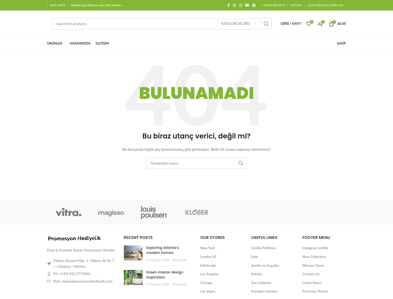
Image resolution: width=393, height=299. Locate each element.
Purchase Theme (315, 291)
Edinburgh (208, 265)
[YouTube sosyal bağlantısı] (247, 5)
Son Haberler (261, 282)
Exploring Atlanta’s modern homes (162, 250)
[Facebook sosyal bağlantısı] (228, 5)
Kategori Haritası (264, 291)
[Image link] (74, 238)
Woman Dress (313, 265)
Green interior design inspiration (164, 275)
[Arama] (162, 24)
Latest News (311, 282)
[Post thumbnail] (133, 253)
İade (254, 256)
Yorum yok (179, 260)
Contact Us (310, 274)
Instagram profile (315, 248)
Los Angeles (209, 274)
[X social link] (234, 5)
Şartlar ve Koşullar (265, 265)
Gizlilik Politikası (263, 248)
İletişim (256, 274)
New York (207, 248)
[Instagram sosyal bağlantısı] (241, 5)
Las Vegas (207, 291)
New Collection (314, 256)
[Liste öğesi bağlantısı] (81, 273)
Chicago (206, 282)
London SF (208, 256)
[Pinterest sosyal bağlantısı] (254, 5)
